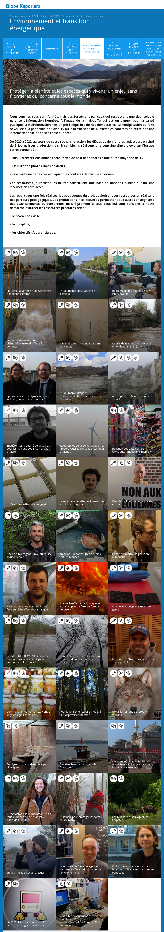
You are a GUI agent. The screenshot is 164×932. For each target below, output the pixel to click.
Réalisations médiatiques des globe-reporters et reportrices (153, 48)
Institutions (51, 48)
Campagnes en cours (20, 16)
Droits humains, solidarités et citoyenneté (114, 48)
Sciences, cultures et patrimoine (12, 48)
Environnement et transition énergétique (83, 16)
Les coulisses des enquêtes (71, 48)
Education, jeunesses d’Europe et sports (32, 48)
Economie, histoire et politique (134, 48)
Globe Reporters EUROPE (46, 16)
